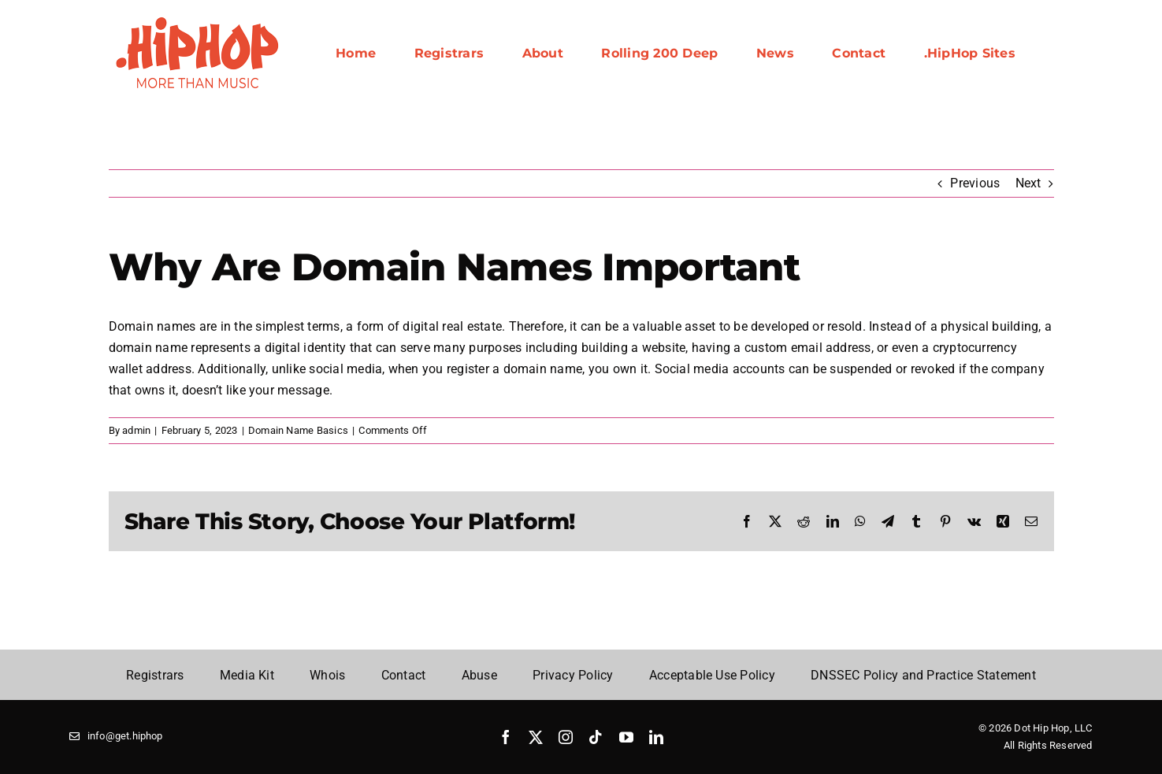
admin (136, 430)
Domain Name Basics (298, 430)
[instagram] (566, 737)
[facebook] (506, 737)
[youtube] (626, 737)
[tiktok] (595, 737)
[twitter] (536, 737)
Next (1028, 183)
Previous (975, 183)
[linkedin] (656, 737)
